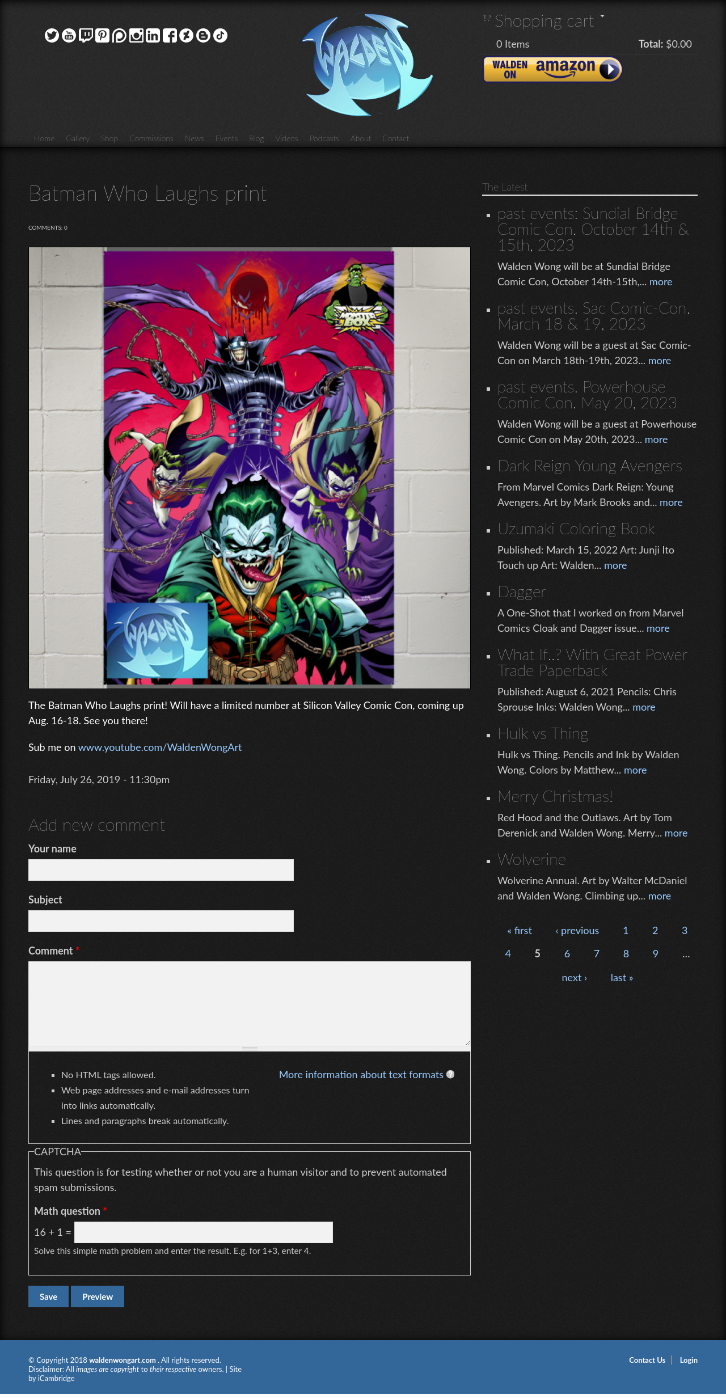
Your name (52, 848)
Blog (256, 138)
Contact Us (647, 1360)
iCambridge (56, 1378)
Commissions (151, 138)
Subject (45, 899)
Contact (395, 138)
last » (622, 977)
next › (575, 977)
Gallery (78, 138)
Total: (651, 43)
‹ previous (577, 930)
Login (689, 1360)
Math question (70, 1211)
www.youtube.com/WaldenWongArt (160, 747)
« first (519, 930)
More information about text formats (361, 1074)
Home (44, 138)
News (194, 138)
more (661, 281)
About (361, 138)
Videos (286, 138)
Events (227, 138)
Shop (109, 138)
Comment (54, 950)
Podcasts (324, 138)
